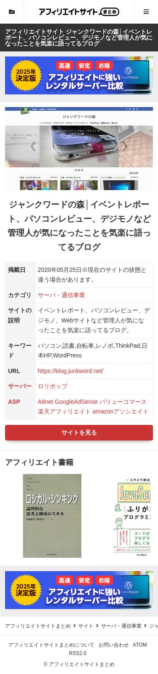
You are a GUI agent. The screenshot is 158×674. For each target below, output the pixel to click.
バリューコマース (123, 401)
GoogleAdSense (76, 401)
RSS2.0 (77, 653)
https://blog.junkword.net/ (71, 371)
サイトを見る (79, 432)
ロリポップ (52, 386)
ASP (14, 401)
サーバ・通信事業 (61, 295)
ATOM (140, 645)
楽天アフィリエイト (64, 411)
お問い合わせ (114, 645)
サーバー (20, 386)
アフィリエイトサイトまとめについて (51, 645)
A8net (46, 401)
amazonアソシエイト (120, 411)
